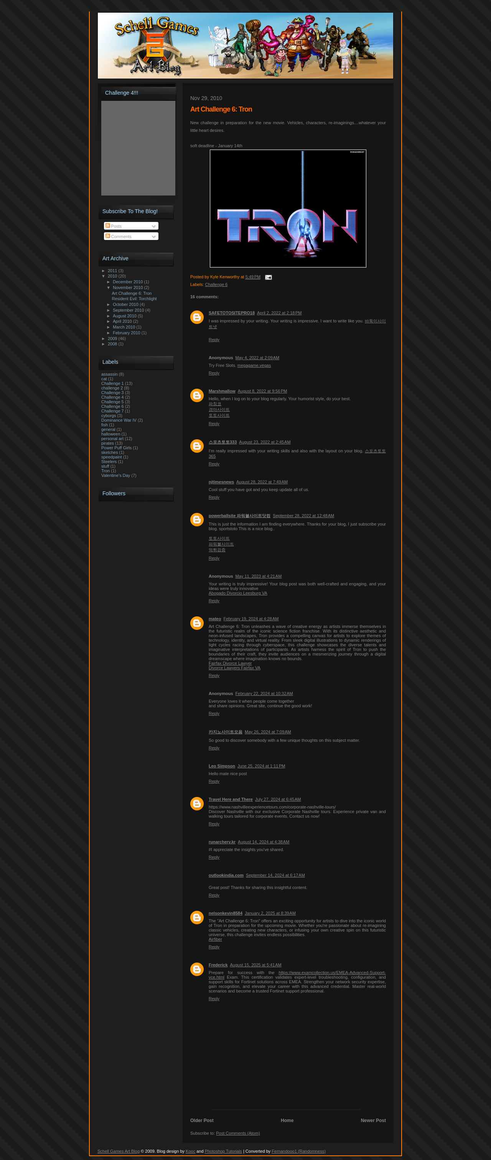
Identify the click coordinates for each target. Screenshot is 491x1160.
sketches (109, 452)
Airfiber (215, 939)
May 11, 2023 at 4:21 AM (259, 576)
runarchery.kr (222, 842)
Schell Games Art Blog (118, 1151)
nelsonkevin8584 (225, 913)
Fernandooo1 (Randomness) (299, 1151)
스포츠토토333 (223, 442)
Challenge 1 (112, 383)
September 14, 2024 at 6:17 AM (275, 875)
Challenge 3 (112, 392)
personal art (112, 438)
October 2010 (126, 304)
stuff (105, 466)
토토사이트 (219, 415)
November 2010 (128, 287)
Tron (105, 470)
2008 (113, 344)
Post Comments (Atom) (238, 1133)
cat (104, 378)
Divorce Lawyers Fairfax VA (234, 667)
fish (104, 424)
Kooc (190, 1151)
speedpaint (111, 457)
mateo (215, 618)
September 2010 (129, 310)
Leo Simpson (222, 766)
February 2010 (127, 332)
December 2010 (128, 281)
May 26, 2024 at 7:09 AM (268, 732)
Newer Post (373, 1120)
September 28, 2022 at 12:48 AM (303, 515)
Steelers (109, 461)
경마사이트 (219, 409)
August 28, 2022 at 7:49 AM (262, 482)
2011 (113, 270)
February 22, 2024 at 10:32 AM (264, 693)
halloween (110, 434)
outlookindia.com (226, 875)
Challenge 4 (112, 397)
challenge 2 (112, 388)
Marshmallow (222, 391)
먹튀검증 (217, 549)
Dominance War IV (119, 420)
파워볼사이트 (221, 544)
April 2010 (123, 321)
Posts (113, 226)
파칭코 (215, 403)
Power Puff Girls (116, 447)
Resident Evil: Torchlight (134, 298)
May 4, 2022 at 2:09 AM (258, 357)
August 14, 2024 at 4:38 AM (263, 842)
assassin (109, 374)
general (108, 429)
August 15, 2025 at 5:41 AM (256, 965)
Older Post (202, 1120)
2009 (113, 338)
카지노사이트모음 (225, 732)
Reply (214, 339)
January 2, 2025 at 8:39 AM (270, 913)
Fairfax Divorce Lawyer (230, 663)
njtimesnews (221, 482)
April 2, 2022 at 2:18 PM (279, 313)
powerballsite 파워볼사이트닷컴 (239, 515)
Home (287, 1120)
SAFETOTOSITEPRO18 (232, 313)
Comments (118, 236)
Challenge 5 (112, 401)
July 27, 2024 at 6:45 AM (278, 799)
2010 (113, 276)
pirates (107, 443)
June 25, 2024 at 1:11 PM (261, 766)
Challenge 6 (216, 284)
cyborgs (108, 415)
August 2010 (125, 316)
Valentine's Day (115, 475)
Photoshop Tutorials (223, 1151)
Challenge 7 (112, 411)
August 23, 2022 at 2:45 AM (264, 442)
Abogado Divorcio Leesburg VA (238, 593)
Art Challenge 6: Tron (132, 293)
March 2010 (124, 327)
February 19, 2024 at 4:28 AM (250, 618)
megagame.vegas (254, 365)
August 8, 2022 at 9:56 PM (262, 391)
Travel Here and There (231, 799)
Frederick (218, 965)
